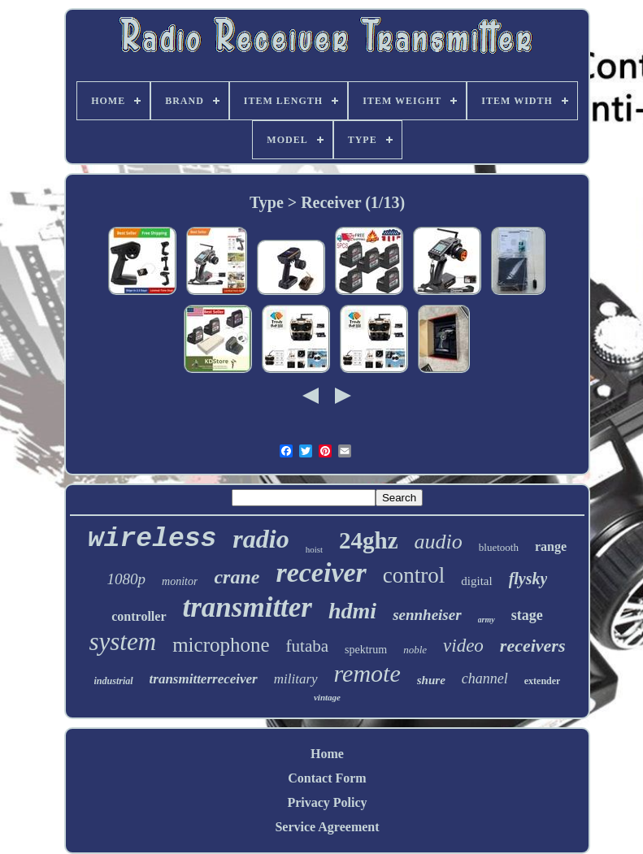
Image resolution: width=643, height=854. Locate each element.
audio (439, 541)
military (296, 679)
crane (236, 576)
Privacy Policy (327, 802)
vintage (327, 697)
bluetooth (499, 547)
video (463, 645)
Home (327, 754)
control (414, 575)
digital (476, 580)
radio (260, 538)
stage (527, 615)
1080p (126, 578)
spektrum (366, 650)
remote (367, 673)
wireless (152, 539)
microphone (220, 645)
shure (431, 680)
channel (485, 678)
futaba (307, 646)
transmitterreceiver (204, 679)
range (551, 546)
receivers (533, 645)
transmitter (247, 607)
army (486, 619)
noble (415, 650)
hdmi (352, 610)
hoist (314, 549)
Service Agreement (327, 827)
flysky (528, 578)
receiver (321, 572)
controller (138, 616)
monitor (180, 581)
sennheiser (427, 614)
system (122, 641)
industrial (113, 681)
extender (542, 681)
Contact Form (327, 778)
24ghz (368, 540)
